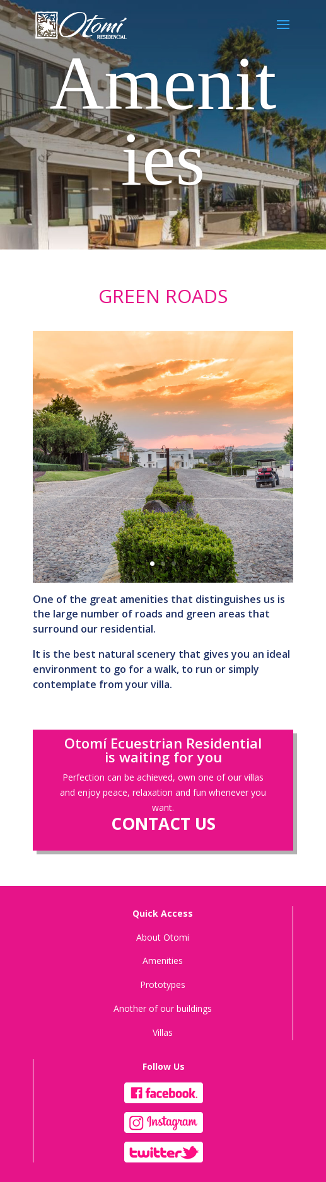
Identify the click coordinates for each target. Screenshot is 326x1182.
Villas (163, 1032)
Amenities (163, 961)
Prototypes (162, 984)
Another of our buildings (163, 1008)
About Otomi (162, 937)
